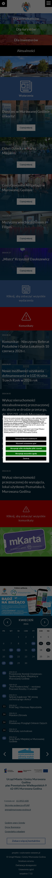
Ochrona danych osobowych (26, 439)
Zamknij (26, 459)
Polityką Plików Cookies (30, 420)
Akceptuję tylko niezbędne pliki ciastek (26, 448)
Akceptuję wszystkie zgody (26, 454)
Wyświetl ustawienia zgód (26, 444)
